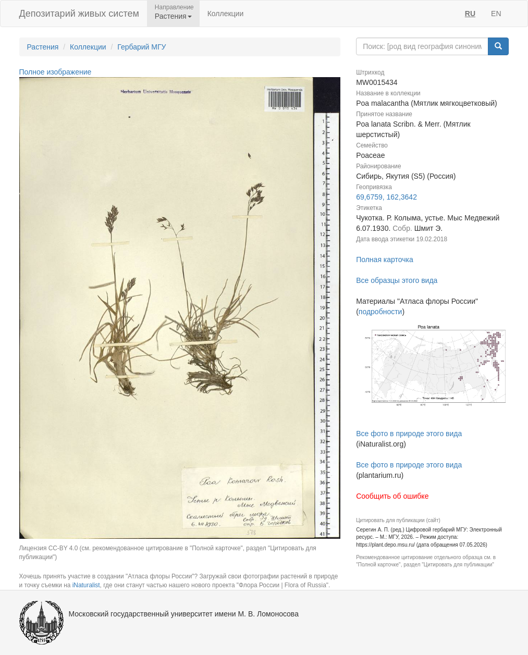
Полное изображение (55, 72)
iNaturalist (86, 585)
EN (496, 13)
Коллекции (225, 13)
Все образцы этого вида (396, 280)
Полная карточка (384, 259)
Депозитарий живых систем (79, 13)
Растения (43, 47)
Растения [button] (173, 16)
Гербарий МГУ (141, 47)
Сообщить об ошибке (392, 496)
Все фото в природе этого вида (409, 433)
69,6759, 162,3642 (386, 197)
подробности (380, 311)
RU (470, 13)
